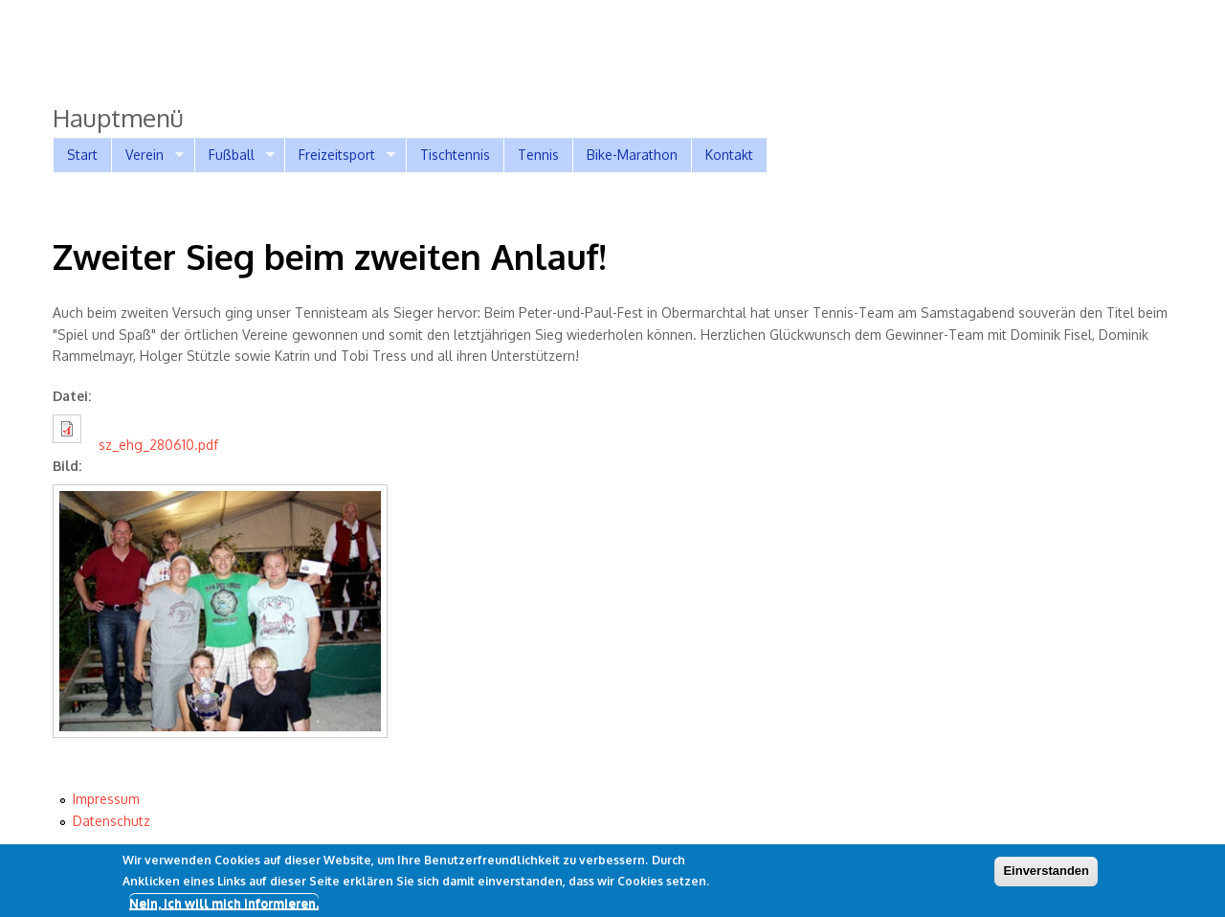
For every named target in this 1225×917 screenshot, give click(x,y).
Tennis (538, 154)
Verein (147, 155)
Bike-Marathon (632, 154)
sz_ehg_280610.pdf (158, 444)
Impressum (106, 799)
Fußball (234, 155)
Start (82, 154)
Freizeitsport (339, 155)
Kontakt (729, 154)
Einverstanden (1046, 874)
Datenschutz (111, 821)
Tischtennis (455, 154)
